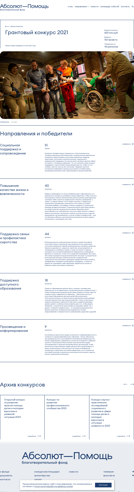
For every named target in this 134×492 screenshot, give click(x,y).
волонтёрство (42, 475)
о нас (70, 6)
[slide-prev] (125, 384)
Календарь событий (109, 6)
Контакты (125, 6)
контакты (5, 479)
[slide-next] (132, 384)
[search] (133, 6)
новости (95, 6)
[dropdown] (82, 6)
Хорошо (103, 485)
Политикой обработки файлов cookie (53, 486)
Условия (14, 122)
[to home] (24, 7)
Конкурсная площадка (46, 471)
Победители (5, 122)
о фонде (4, 471)
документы (6, 475)
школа (38, 479)
